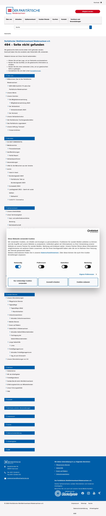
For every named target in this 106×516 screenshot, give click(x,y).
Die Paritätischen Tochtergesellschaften (20, 120)
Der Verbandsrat (14, 106)
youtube (94, 493)
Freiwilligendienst (13, 378)
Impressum (11, 416)
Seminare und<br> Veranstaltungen (18, 408)
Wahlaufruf (14, 196)
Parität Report (13, 155)
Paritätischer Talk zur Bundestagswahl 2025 (18, 181)
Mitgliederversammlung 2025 (20, 103)
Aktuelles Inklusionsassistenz (20, 318)
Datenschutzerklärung (14, 433)
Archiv (9, 169)
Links (12, 345)
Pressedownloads (14, 149)
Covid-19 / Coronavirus (16, 200)
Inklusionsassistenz (15, 315)
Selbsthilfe (59, 468)
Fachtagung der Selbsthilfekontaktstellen (19, 337)
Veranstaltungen (12, 162)
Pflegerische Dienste (16, 301)
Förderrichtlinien (14, 130)
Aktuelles (18, 19)
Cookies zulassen (83, 282)
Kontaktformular (35, 71)
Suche (9, 425)
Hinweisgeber (11, 441)
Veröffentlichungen (13, 152)
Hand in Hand (13, 172)
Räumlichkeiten (18, 311)
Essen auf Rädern (14, 325)
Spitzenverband (30, 19)
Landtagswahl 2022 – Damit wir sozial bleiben (21, 191)
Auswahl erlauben (53, 282)
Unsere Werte (11, 93)
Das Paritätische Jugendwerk (16, 123)
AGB (8, 450)
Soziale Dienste (44, 19)
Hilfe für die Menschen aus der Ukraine (20, 166)
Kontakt (64, 19)
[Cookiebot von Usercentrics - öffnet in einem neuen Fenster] (89, 231)
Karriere (55, 19)
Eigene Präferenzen (87, 274)
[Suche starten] (90, 27)
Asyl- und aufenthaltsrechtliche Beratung (19, 220)
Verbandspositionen (13, 159)
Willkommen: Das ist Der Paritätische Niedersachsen (19, 80)
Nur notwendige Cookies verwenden (23, 282)
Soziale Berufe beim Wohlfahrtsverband (20, 381)
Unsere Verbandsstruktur (15, 116)
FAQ (8, 391)
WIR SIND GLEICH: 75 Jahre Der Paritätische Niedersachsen (19, 87)
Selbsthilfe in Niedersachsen (18, 328)
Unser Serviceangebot (14, 215)
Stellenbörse (11, 371)
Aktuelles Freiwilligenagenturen (21, 352)
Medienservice (12, 145)
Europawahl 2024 (14, 186)
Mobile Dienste (14, 322)
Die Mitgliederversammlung (18, 99)
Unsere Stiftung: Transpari (15, 127)
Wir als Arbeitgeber (13, 374)
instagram (88, 493)
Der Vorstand (13, 113)
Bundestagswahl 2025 (16, 176)
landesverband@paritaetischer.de (18, 478)
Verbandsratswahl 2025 (18, 110)
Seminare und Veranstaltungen (75, 20)
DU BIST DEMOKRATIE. (14, 142)
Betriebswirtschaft (15, 225)
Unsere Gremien (12, 96)
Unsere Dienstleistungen (15, 298)
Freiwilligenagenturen (16, 349)
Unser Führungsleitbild (14, 388)
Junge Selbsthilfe (14, 342)
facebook (82, 493)
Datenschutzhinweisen (50, 253)
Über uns (9, 19)
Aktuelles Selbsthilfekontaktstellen (22, 332)
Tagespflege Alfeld (17, 308)
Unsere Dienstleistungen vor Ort (17, 359)
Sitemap (83, 503)
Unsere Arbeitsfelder (14, 211)
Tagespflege (13, 305)
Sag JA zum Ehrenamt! (18, 356)
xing (99, 493)
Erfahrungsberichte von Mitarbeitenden (20, 384)
